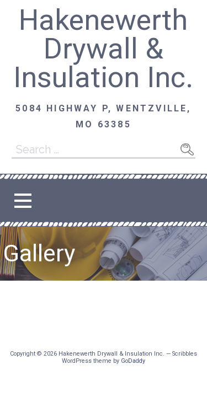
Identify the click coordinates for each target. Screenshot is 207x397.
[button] (23, 200)
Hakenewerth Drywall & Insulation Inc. (103, 48)
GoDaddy (133, 360)
